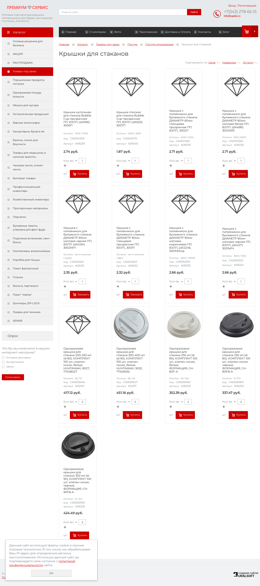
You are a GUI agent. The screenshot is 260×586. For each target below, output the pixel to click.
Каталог (82, 44)
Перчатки (19, 217)
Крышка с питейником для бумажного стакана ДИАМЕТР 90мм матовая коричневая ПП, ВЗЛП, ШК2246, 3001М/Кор (183, 239)
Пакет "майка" (22, 294)
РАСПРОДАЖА (23, 62)
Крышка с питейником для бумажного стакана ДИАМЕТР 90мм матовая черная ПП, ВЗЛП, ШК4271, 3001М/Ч (236, 238)
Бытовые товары (24, 178)
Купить (82, 173)
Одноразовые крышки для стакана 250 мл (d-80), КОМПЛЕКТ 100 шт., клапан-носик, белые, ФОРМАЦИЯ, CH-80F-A (183, 360)
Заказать (83, 294)
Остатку (248, 62)
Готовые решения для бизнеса (28, 43)
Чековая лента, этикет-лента (28, 167)
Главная (71, 32)
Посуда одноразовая (159, 44)
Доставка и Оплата (178, 32)
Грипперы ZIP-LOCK (26, 303)
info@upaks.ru (232, 15)
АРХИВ (17, 320)
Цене (212, 62)
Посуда (132, 44)
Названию (229, 62)
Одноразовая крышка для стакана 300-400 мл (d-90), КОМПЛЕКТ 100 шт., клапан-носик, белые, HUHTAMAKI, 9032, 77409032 (130, 360)
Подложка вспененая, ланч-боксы (31, 240)
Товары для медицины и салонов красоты (29, 154)
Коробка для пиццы (26, 259)
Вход (232, 5)
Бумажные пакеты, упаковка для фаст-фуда (29, 227)
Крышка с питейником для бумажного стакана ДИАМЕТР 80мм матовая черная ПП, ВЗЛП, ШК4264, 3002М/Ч (77, 237)
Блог (226, 32)
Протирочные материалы (30, 208)
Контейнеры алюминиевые (31, 251)
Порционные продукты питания (29, 82)
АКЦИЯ (18, 54)
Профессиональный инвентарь (26, 189)
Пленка (18, 277)
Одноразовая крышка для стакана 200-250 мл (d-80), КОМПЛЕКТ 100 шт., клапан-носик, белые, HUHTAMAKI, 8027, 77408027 (77, 360)
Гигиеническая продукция (31, 114)
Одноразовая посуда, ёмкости (27, 94)
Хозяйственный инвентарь (31, 199)
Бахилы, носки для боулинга (25, 142)
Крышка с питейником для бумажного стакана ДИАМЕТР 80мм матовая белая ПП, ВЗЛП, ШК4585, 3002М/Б (236, 120)
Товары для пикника (26, 312)
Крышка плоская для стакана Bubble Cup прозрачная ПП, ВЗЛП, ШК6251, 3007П (130, 119)
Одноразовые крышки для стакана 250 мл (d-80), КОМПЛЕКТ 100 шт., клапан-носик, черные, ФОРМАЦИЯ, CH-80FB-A (236, 360)
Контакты (204, 32)
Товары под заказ (24, 71)
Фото (117, 32)
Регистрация (247, 5)
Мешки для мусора (26, 105)
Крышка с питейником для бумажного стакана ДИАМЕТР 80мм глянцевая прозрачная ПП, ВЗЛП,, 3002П (183, 120)
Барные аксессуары (26, 122)
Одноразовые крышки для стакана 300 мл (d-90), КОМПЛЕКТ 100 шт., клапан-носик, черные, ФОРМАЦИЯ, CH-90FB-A (77, 480)
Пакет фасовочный (26, 268)
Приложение (148, 32)
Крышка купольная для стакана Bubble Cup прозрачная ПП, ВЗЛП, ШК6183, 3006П (77, 119)
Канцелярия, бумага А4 (28, 131)
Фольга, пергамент (26, 285)
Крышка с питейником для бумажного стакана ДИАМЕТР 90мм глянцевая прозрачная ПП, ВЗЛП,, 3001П (130, 237)
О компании (97, 32)
